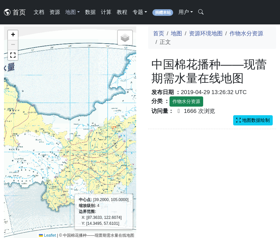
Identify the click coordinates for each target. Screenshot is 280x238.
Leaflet (47, 235)
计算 (106, 12)
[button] (13, 35)
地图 (176, 33)
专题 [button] (138, 12)
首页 (15, 12)
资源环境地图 (206, 33)
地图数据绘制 (253, 120)
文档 (39, 12)
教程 (122, 12)
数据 (90, 12)
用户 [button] (183, 12)
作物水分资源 (246, 33)
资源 (54, 12)
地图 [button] (70, 12)
